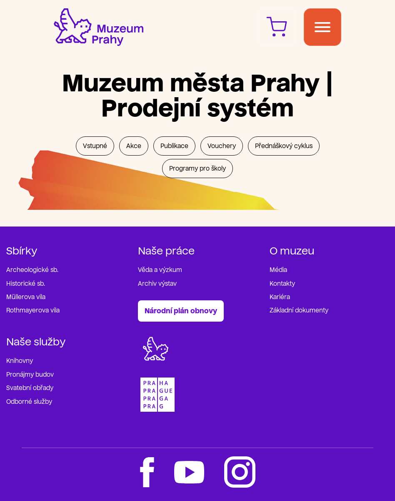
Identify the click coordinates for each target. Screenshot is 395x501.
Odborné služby (29, 401)
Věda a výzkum (160, 270)
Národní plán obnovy (181, 311)
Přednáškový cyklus (283, 146)
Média (278, 270)
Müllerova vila (25, 297)
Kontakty (282, 283)
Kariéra (280, 297)
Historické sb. (25, 283)
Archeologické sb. (32, 270)
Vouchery (222, 146)
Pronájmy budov (30, 374)
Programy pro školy (197, 168)
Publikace (174, 146)
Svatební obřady (29, 388)
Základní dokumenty (299, 310)
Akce (133, 146)
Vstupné (95, 146)
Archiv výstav (157, 283)
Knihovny (19, 361)
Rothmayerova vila (33, 310)
